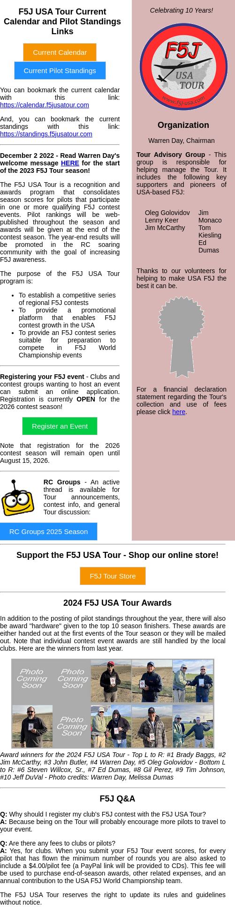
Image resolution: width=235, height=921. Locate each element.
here (178, 412)
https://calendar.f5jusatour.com (44, 105)
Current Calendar (60, 52)
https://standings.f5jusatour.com (46, 134)
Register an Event (60, 426)
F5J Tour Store (113, 576)
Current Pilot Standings (60, 70)
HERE (70, 163)
